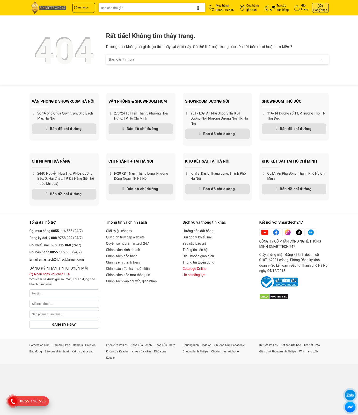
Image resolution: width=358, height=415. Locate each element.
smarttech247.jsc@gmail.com (61, 259)
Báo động (35, 351)
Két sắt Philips (268, 345)
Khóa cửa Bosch (141, 345)
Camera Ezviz (61, 345)
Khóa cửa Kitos (141, 351)
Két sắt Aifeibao (291, 345)
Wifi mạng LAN (308, 351)
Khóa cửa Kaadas (117, 351)
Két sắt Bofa (312, 345)
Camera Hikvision (84, 345)
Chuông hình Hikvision (197, 345)
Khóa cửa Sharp (165, 345)
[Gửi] (198, 7)
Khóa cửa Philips (117, 345)
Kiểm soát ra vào (82, 351)
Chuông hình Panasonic (229, 345)
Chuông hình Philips (195, 351)
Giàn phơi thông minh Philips (277, 351)
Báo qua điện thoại (57, 351)
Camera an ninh (39, 345)
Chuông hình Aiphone (225, 351)
